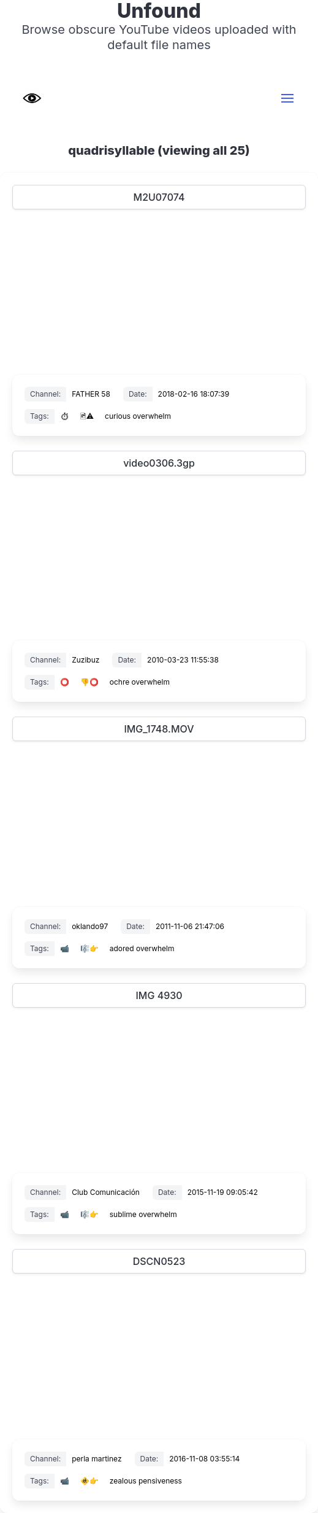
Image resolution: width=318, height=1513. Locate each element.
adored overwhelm (142, 948)
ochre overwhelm (140, 681)
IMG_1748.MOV (159, 729)
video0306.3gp (159, 463)
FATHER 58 (91, 394)
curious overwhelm (138, 416)
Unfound (159, 11)
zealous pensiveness (146, 1480)
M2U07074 (159, 197)
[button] (287, 98)
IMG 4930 (158, 995)
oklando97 (90, 926)
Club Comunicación (106, 1192)
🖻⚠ (87, 416)
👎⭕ (89, 681)
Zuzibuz (85, 659)
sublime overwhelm (143, 1214)
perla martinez (96, 1458)
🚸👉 (89, 1480)
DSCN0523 (159, 1261)
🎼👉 (89, 948)
